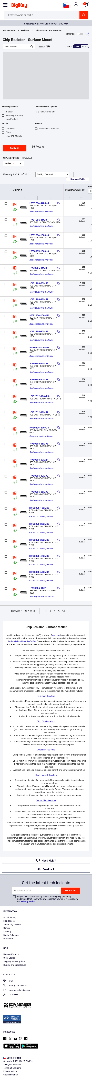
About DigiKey (9, 917)
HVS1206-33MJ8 (39, 283)
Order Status (9, 958)
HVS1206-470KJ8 (39, 203)
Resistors (25, 30)
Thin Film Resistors (46, 721)
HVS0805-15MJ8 (39, 443)
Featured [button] (45, 174)
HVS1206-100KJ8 (39, 235)
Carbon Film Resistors (46, 800)
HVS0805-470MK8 (39, 556)
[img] (19, 6)
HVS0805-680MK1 (39, 572)
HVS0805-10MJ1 (39, 363)
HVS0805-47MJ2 (39, 475)
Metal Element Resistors (46, 775)
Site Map (7, 931)
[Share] (87, 33)
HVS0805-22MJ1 (39, 379)
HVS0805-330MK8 (39, 540)
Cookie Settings (10, 1075)
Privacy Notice (28, 901)
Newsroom (8, 939)
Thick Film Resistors (46, 696)
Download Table (77, 179)
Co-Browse (10, 995)
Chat (8, 981)
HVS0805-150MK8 (39, 507)
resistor (55, 635)
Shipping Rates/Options (14, 961)
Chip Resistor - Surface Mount (48, 30)
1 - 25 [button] (16, 174)
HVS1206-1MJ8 (38, 219)
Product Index (9, 30)
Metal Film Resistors (46, 750)
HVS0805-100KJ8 (39, 251)
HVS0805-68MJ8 (39, 491)
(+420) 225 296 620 (15, 985)
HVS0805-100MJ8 (39, 347)
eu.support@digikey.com (17, 990)
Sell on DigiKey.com (12, 924)
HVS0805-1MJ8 (38, 268)
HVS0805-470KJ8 (39, 427)
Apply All (14, 148)
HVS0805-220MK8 (39, 524)
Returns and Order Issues (14, 965)
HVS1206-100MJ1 (39, 315)
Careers (6, 928)
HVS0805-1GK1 (38, 588)
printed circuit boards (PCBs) (22, 641)
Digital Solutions (10, 935)
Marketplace (9, 921)
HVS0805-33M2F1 (39, 459)
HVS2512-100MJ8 (39, 396)
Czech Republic (12, 1058)
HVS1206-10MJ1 (39, 299)
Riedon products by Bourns (41, 212)
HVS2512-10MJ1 (39, 412)
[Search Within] (16, 46)
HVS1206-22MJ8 (39, 331)
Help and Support (11, 954)
